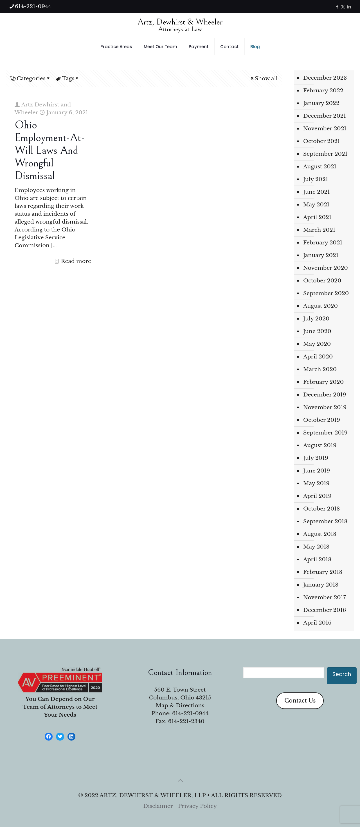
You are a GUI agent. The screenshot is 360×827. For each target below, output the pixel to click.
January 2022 (321, 103)
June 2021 (316, 192)
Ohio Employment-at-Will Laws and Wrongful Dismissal (50, 150)
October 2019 (321, 420)
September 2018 (325, 521)
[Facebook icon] (337, 6)
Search (341, 674)
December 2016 (324, 610)
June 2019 (316, 470)
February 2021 (322, 242)
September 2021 (325, 154)
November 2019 (324, 407)
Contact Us (300, 700)
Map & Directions (180, 705)
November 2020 (325, 268)
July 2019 (315, 458)
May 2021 (316, 204)
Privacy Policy (197, 806)
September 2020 (326, 293)
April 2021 (317, 217)
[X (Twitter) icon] (343, 6)
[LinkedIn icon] (349, 6)
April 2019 (317, 496)
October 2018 (321, 508)
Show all (263, 78)
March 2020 (320, 369)
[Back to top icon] (180, 780)
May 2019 (316, 483)
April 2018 (317, 559)
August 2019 (319, 445)
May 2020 (317, 344)
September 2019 (325, 432)
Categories (30, 78)
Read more (76, 261)
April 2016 (317, 622)
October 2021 (321, 141)
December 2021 (324, 116)
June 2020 (317, 331)
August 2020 (320, 306)
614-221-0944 (190, 713)
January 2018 (320, 584)
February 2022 (323, 90)
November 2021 (324, 128)
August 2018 (319, 534)
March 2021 (319, 230)
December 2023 (325, 78)
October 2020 (322, 280)
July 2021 (315, 179)
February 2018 (322, 572)
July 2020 (316, 318)
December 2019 (324, 394)
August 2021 (319, 166)
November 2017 (324, 597)
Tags (68, 78)
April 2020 (318, 356)
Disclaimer (158, 806)
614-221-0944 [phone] (33, 6)
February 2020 (323, 382)
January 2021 (320, 255)
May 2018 (316, 546)
